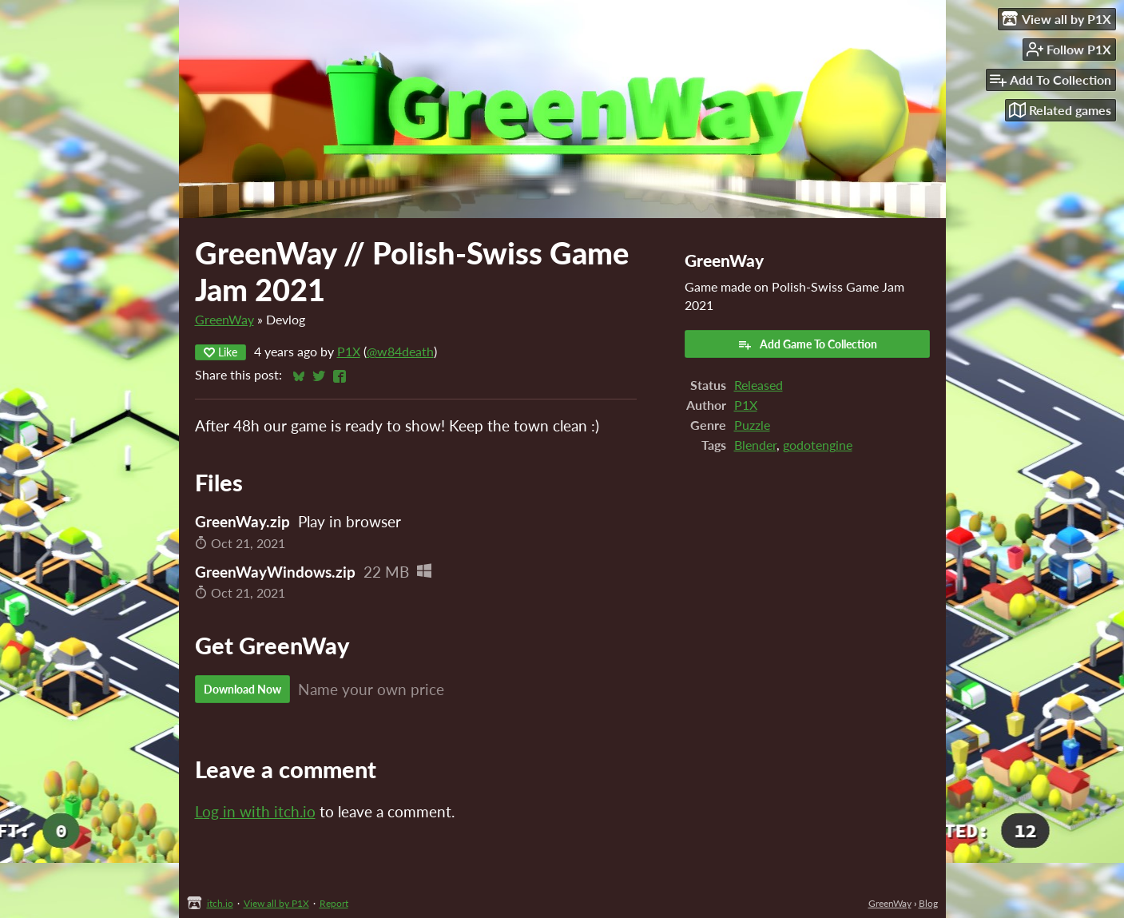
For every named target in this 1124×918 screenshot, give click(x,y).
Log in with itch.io (255, 811)
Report (334, 903)
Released (758, 384)
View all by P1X (276, 903)
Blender (755, 444)
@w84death (400, 351)
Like (220, 352)
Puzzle (752, 424)
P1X (348, 351)
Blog (928, 903)
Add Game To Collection (807, 344)
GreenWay (224, 319)
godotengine (817, 444)
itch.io (220, 903)
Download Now (242, 689)
